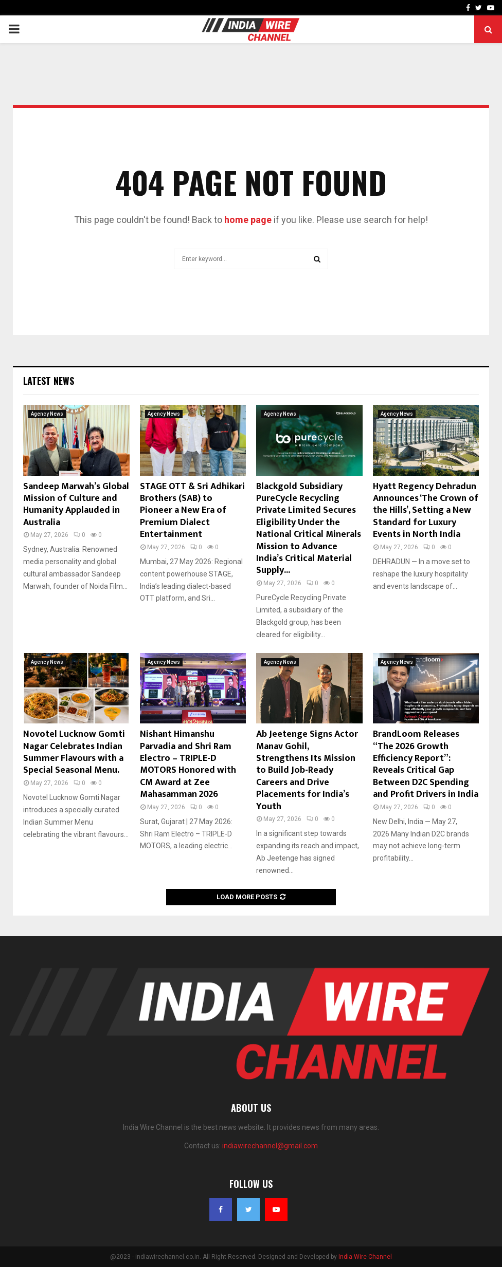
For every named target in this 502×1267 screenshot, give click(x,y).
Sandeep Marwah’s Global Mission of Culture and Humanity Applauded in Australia (76, 504)
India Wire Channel (365, 1256)
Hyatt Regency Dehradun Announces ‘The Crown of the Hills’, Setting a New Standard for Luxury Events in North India (425, 511)
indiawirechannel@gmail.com (270, 1146)
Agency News (47, 414)
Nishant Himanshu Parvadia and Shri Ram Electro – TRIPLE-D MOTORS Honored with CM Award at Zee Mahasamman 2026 (188, 764)
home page (248, 219)
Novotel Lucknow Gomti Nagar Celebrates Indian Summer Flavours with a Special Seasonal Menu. (74, 752)
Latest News (48, 380)
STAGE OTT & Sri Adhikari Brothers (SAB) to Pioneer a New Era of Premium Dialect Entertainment (192, 511)
